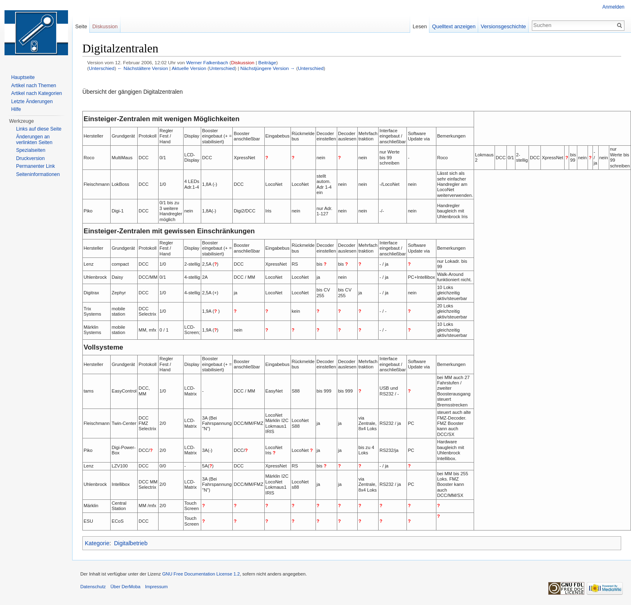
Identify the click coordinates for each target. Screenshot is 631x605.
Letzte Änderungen (31, 101)
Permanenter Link (35, 166)
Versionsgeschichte (503, 26)
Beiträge (267, 62)
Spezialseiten (30, 150)
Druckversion (30, 158)
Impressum (156, 586)
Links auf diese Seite (38, 129)
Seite (81, 26)
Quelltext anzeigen (454, 26)
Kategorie (97, 543)
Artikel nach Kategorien (36, 93)
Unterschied (102, 68)
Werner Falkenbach (207, 62)
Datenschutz (93, 586)
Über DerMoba (125, 586)
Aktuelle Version (189, 68)
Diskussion (242, 62)
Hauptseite (22, 77)
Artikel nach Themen (33, 85)
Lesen (420, 26)
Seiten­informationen (38, 174)
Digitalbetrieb (131, 543)
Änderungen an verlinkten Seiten (34, 139)
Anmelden (613, 7)
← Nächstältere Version (143, 68)
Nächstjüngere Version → (268, 68)
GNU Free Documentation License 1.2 (201, 573)
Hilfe (16, 109)
